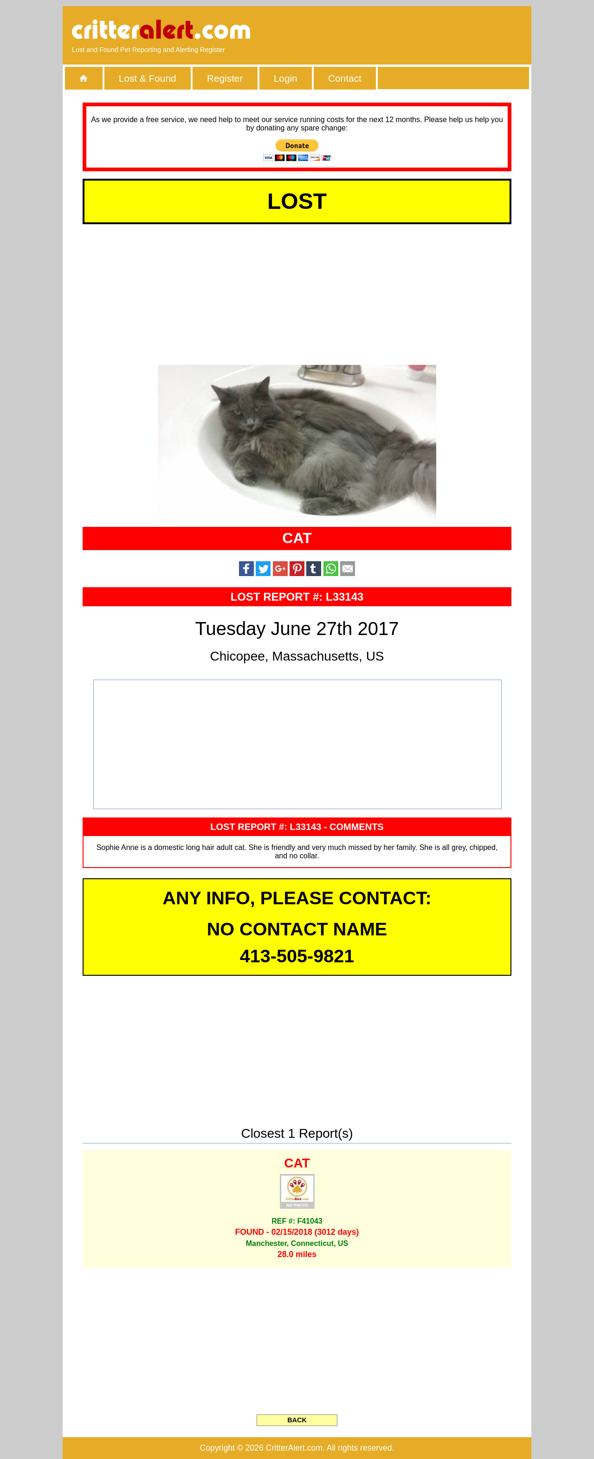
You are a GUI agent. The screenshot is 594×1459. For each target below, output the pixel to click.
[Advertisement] (415, 30)
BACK (297, 1420)
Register (225, 78)
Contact (345, 78)
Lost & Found (147, 78)
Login (285, 78)
